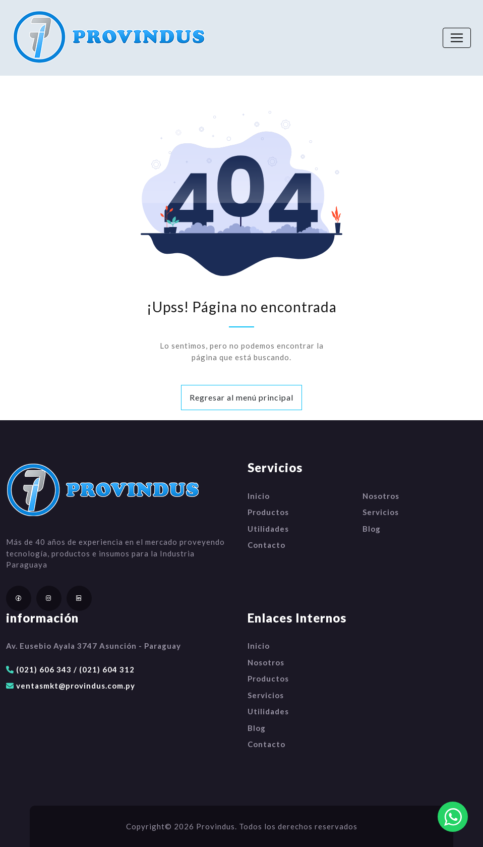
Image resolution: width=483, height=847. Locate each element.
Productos (268, 512)
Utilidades (268, 528)
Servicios (381, 512)
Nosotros (381, 495)
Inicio (259, 495)
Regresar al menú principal (241, 397)
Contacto (266, 544)
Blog (372, 528)
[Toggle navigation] (457, 38)
